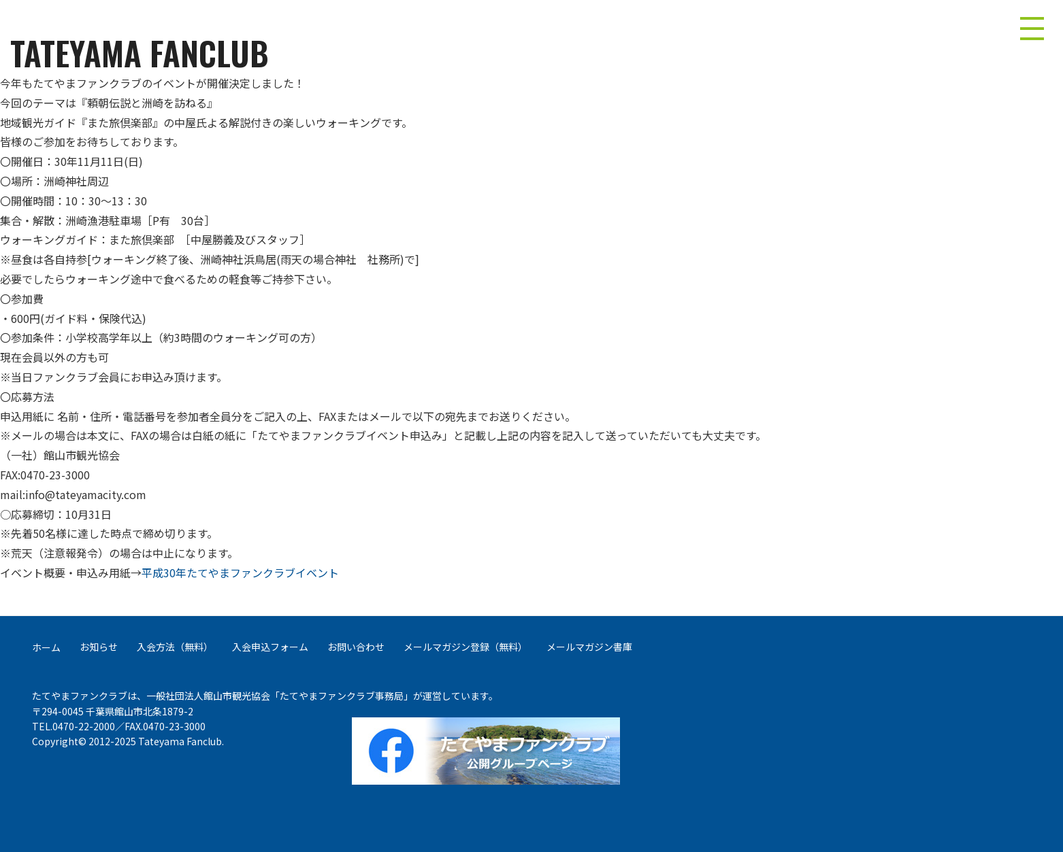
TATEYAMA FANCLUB (139, 53)
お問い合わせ (356, 646)
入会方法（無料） (175, 646)
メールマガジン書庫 (589, 646)
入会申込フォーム (270, 646)
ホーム (46, 647)
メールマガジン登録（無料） (465, 646)
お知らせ (99, 646)
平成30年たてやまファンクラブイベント (240, 572)
